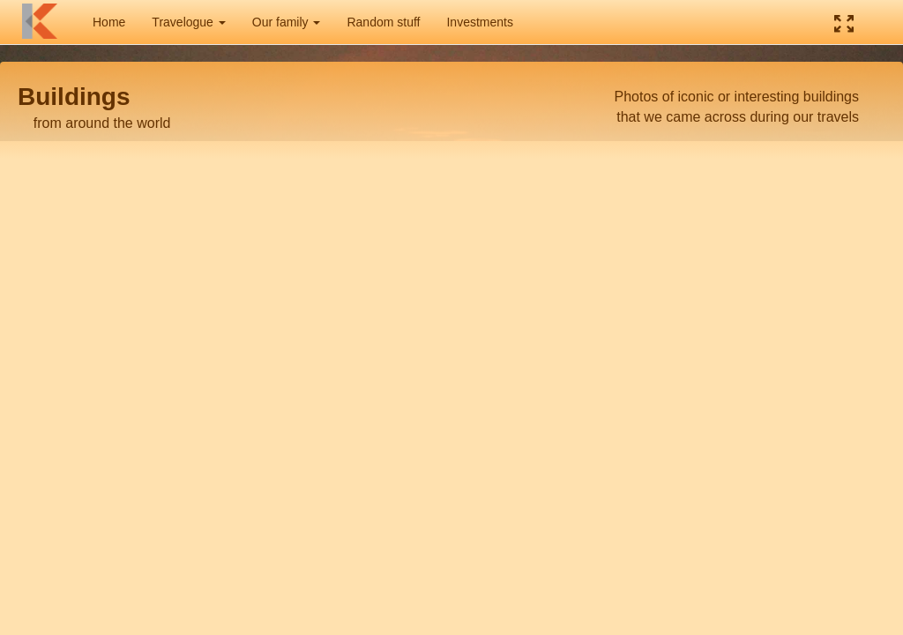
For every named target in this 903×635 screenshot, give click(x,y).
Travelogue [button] (188, 22)
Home (109, 22)
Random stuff (383, 22)
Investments (479, 22)
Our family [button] (286, 22)
